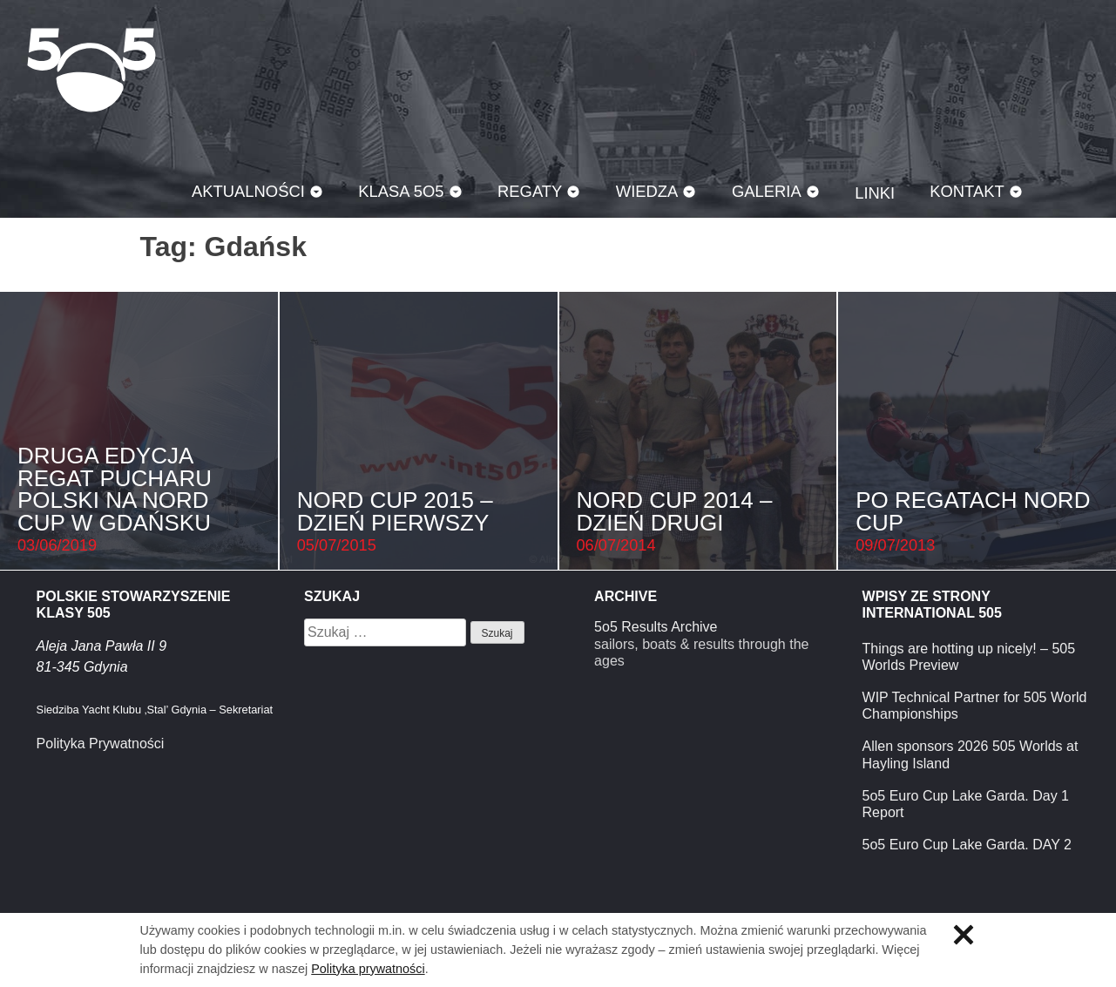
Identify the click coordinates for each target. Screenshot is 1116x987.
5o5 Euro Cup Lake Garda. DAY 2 (967, 844)
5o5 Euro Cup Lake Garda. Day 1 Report (965, 804)
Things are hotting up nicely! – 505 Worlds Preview (969, 657)
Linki (875, 193)
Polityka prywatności (367, 969)
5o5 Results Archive (655, 626)
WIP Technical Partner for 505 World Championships (974, 705)
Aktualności (248, 191)
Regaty (529, 191)
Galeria (766, 191)
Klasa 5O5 (91, 69)
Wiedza (647, 191)
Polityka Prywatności (101, 743)
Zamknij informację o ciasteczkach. (963, 935)
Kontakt (967, 191)
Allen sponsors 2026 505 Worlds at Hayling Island (970, 754)
